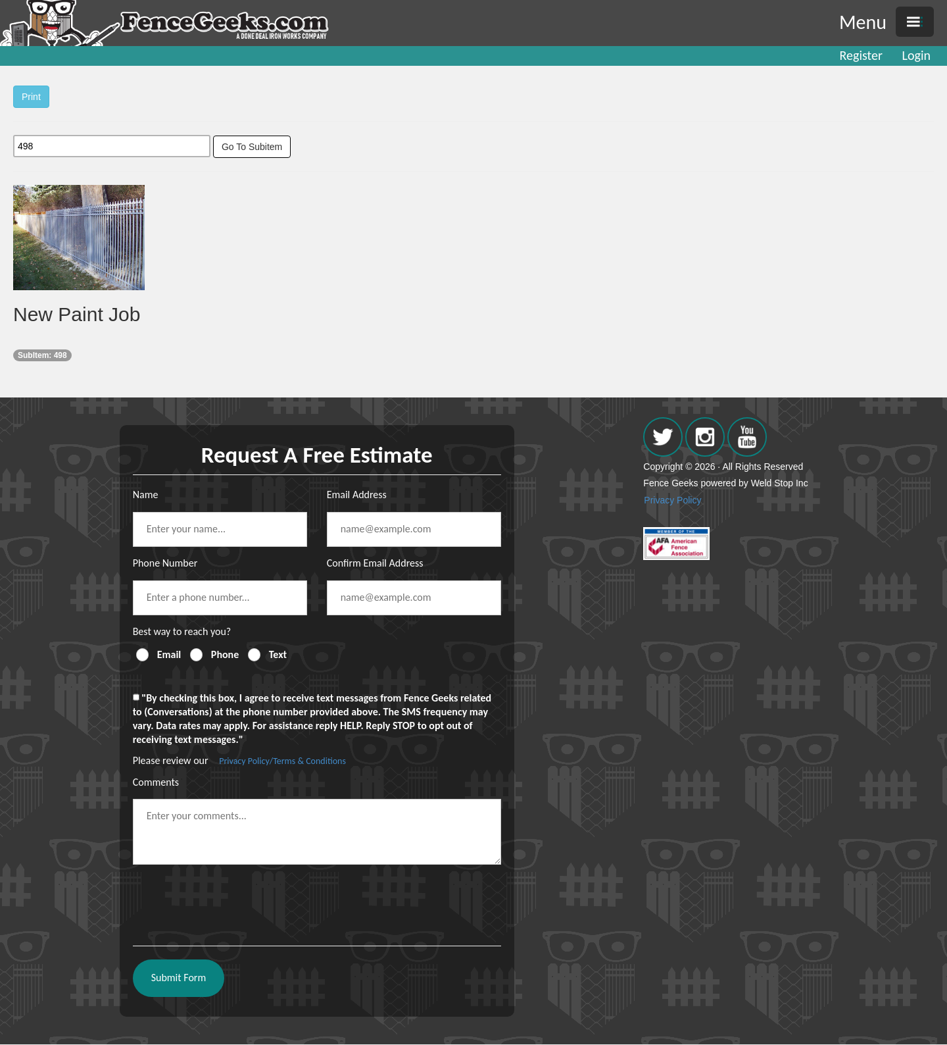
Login (916, 55)
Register (861, 55)
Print (31, 96)
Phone (225, 654)
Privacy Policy (672, 500)
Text (278, 654)
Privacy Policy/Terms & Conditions (282, 761)
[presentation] (233, 900)
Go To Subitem (252, 146)
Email (169, 654)
